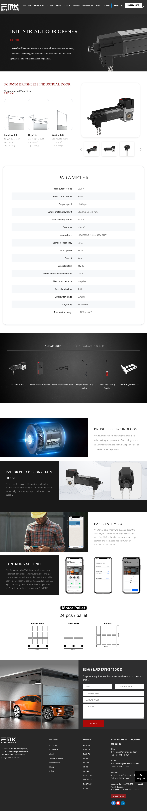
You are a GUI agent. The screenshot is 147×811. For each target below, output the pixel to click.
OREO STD (87, 775)
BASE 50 (86, 749)
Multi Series (27, 7)
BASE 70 (86, 754)
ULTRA (85, 788)
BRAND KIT (117, 7)
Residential (49, 7)
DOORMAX (87, 784)
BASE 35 (86, 745)
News (100, 7)
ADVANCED (87, 779)
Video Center (91, 7)
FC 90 (85, 758)
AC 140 (86, 771)
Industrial (38, 7)
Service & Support (77, 7)
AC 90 (85, 767)
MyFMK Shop (131, 7)
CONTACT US (118, 796)
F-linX (107, 7)
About (65, 7)
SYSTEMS (58, 7)
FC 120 (86, 762)
